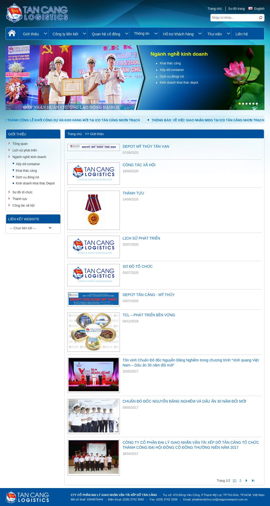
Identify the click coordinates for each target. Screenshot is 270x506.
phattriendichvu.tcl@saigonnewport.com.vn (220, 499)
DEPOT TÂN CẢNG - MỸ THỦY (149, 295)
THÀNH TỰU (133, 193)
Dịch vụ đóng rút (27, 177)
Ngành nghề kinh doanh (29, 157)
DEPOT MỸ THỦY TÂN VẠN (146, 146)
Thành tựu (19, 199)
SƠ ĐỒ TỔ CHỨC (138, 266)
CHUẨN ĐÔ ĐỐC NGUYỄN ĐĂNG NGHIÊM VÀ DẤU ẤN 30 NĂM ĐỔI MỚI (184, 401)
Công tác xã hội (23, 205)
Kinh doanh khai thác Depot (35, 183)
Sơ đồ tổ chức (22, 192)
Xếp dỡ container (28, 164)
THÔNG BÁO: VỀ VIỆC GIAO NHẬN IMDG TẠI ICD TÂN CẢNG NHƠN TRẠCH (209, 120)
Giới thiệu (97, 134)
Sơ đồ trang (236, 9)
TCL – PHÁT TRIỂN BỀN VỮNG (149, 315)
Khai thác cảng (26, 171)
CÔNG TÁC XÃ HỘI (139, 165)
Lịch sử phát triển (24, 150)
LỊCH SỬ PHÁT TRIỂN (141, 238)
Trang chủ (215, 9)
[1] (234, 481)
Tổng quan (20, 144)
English (256, 9)
